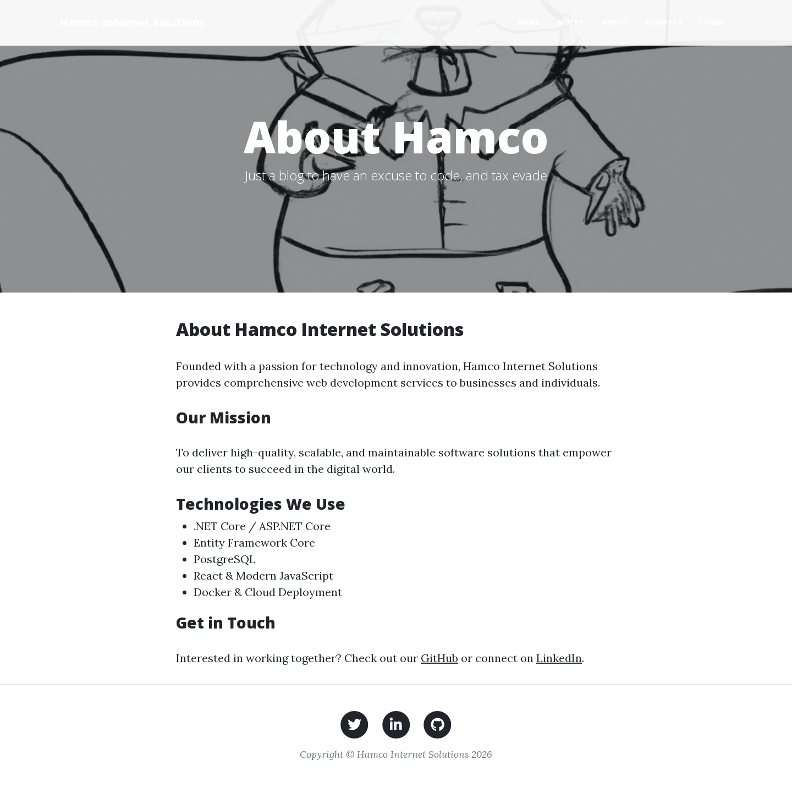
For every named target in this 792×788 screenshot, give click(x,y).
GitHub (439, 658)
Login (712, 22)
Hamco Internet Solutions (132, 22)
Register (664, 22)
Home (529, 22)
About (615, 22)
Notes (571, 22)
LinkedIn (559, 658)
